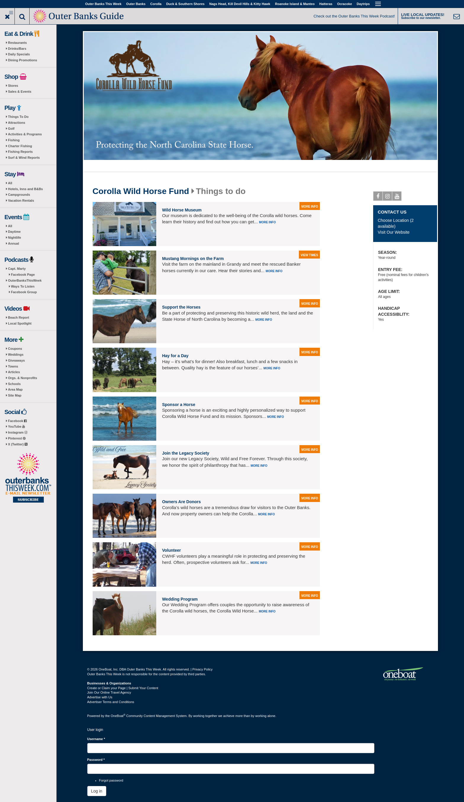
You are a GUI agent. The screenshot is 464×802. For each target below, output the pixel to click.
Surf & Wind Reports (24, 157)
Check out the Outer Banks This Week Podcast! (354, 16)
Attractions (16, 122)
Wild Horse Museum (182, 210)
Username (96, 739)
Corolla (156, 4)
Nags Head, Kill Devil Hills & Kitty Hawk (239, 4)
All (10, 183)
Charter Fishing (20, 146)
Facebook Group (24, 292)
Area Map (15, 389)
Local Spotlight (19, 323)
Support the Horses (181, 307)
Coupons (15, 348)
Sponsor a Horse (178, 404)
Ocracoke (344, 4)
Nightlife (14, 237)
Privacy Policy (202, 669)
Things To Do (18, 116)
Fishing (14, 140)
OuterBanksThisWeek (25, 280)
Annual (13, 243)
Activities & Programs (25, 134)
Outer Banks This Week (103, 4)
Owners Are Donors (181, 501)
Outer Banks (135, 4)
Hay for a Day (175, 355)
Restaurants (17, 42)
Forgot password (111, 780)
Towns (13, 366)
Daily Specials (19, 54)
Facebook (17, 421)
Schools (14, 384)
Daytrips (363, 4)
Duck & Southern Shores (185, 4)
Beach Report (18, 317)
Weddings (15, 354)
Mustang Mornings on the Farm (193, 258)
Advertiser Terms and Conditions (110, 702)
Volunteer (171, 550)
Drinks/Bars (17, 48)
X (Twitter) (18, 444)
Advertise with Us (99, 697)
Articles (14, 372)
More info (267, 222)
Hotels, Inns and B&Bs (25, 189)
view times (309, 255)
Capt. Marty (17, 268)
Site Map (14, 395)
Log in (96, 791)
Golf (11, 128)
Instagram (17, 432)
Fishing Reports (20, 151)
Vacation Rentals (21, 200)
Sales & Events (19, 91)
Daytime (14, 231)
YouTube (16, 426)
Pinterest (16, 438)
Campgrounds (19, 194)
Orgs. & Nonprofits (22, 378)
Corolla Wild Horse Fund (141, 191)
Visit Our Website (394, 232)
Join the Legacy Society (186, 453)
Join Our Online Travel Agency (109, 692)
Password (96, 759)
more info (309, 206)
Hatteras (325, 4)
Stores (13, 85)
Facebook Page (23, 274)
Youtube (397, 197)
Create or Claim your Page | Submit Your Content (122, 688)
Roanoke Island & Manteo (295, 4)
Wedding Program (180, 599)
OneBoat (118, 716)
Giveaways (16, 360)
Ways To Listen (22, 286)
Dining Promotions (22, 60)
